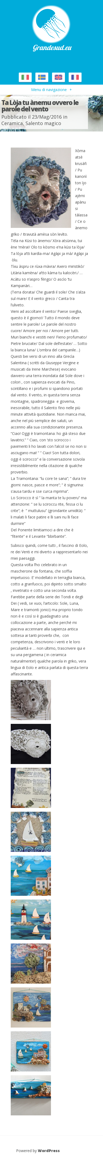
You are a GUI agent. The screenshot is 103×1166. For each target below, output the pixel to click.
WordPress (49, 1150)
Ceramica (12, 123)
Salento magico (43, 123)
